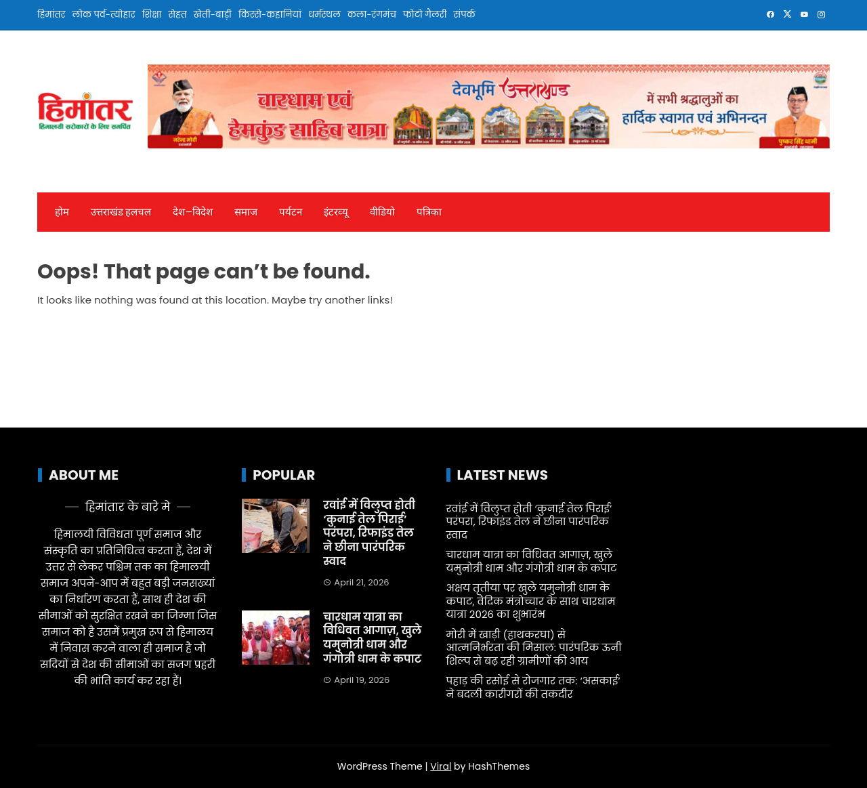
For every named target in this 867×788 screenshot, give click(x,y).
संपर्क (464, 14)
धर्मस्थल (324, 14)
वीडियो (382, 212)
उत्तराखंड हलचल (121, 212)
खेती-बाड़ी (213, 14)
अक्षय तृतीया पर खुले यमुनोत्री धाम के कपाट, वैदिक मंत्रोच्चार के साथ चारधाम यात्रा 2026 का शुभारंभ (531, 601)
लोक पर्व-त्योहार (103, 14)
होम (62, 212)
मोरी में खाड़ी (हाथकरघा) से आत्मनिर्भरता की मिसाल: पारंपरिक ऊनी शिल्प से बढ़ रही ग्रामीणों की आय (534, 647)
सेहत (177, 14)
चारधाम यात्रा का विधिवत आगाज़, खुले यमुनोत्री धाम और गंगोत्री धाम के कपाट (372, 638)
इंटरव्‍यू (336, 212)
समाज (245, 212)
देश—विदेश (192, 212)
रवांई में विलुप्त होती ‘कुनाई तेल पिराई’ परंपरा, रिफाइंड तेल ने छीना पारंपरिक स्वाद (369, 533)
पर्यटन (290, 212)
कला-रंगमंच (371, 14)
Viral (440, 766)
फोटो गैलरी (425, 14)
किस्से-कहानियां (269, 14)
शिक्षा (152, 14)
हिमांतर (51, 14)
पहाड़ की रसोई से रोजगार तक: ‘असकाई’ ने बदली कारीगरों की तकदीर (533, 687)
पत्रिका (429, 212)
